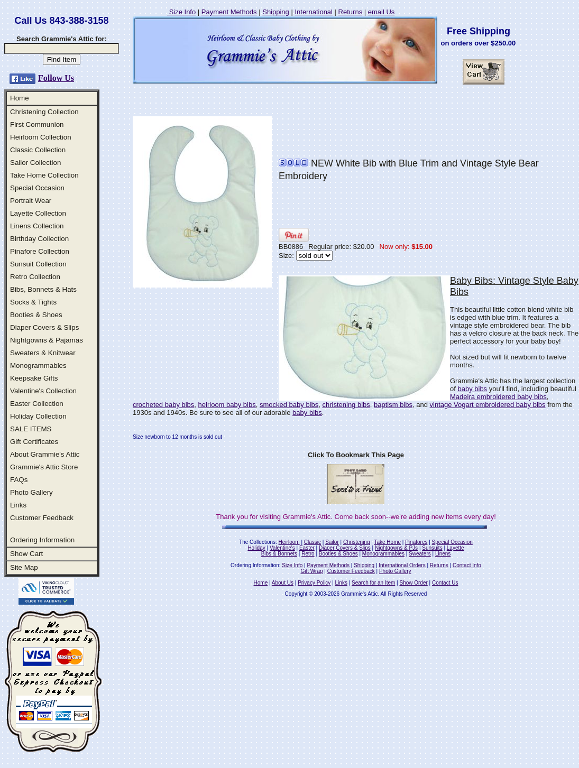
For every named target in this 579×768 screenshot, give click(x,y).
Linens (443, 554)
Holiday (256, 548)
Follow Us (56, 77)
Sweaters (420, 554)
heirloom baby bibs (227, 405)
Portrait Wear (30, 201)
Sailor (332, 542)
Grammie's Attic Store (44, 467)
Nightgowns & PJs (396, 548)
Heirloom (289, 542)
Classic (312, 542)
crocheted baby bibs (163, 405)
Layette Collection (38, 213)
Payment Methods (229, 12)
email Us (381, 12)
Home (19, 98)
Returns (350, 12)
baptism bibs (393, 405)
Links (18, 505)
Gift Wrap (312, 571)
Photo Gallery (31, 492)
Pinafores (416, 542)
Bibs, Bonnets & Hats (43, 289)
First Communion (36, 124)
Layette (455, 548)
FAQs (18, 480)
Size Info (181, 12)
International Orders (402, 565)
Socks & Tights (33, 302)
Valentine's (282, 548)
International (314, 12)
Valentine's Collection (43, 391)
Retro (307, 554)
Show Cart (26, 554)
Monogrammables (38, 365)
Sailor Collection (35, 162)
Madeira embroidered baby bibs (498, 397)
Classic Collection (38, 150)
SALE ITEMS (31, 429)
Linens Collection (37, 226)
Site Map (24, 567)
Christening (356, 542)
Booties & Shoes (36, 315)
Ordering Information (42, 540)
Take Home (387, 542)
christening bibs (346, 405)
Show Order (413, 583)
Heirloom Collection (40, 137)
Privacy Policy (314, 583)
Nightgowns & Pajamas (46, 340)
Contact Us (445, 583)
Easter (307, 548)
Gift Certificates (34, 442)
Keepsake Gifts (34, 378)
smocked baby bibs (289, 405)
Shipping (275, 12)
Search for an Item (373, 583)
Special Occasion (37, 188)
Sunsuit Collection (38, 264)
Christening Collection (44, 112)
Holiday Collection (38, 416)
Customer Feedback (41, 518)
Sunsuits (432, 548)
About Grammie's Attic (44, 454)
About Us (282, 583)
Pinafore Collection (39, 251)
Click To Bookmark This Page (356, 455)
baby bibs (472, 389)
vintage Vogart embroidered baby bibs (488, 405)
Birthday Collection (39, 239)
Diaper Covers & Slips (44, 327)
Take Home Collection (44, 175)
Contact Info (467, 565)
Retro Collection (35, 277)
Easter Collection (36, 404)
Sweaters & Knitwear (43, 353)
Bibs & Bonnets (279, 554)
